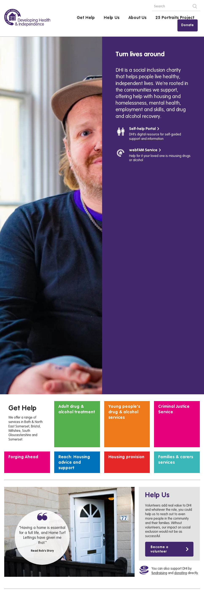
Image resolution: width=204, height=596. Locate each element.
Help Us (112, 18)
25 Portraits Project (174, 18)
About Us (137, 18)
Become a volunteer (159, 588)
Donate (187, 25)
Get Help (86, 18)
